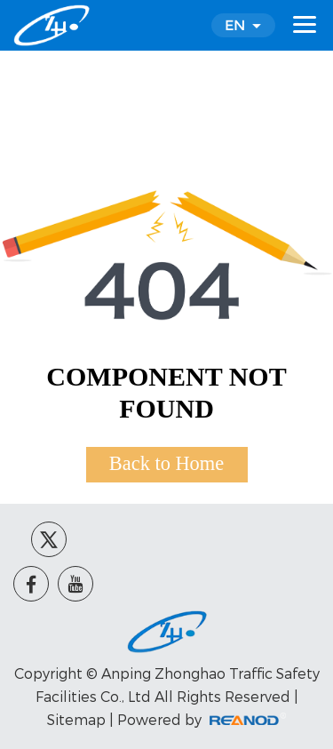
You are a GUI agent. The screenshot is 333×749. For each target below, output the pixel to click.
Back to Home (166, 463)
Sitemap (76, 719)
